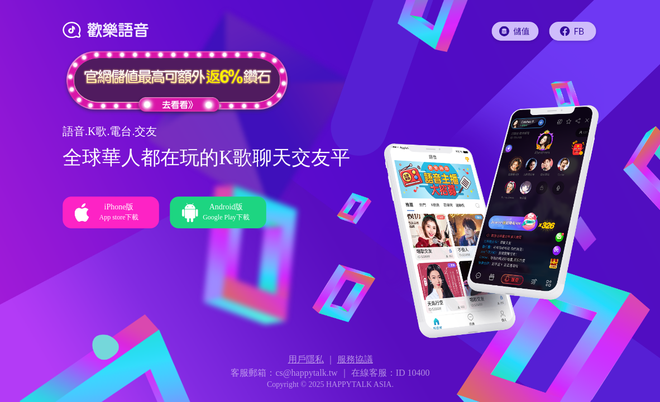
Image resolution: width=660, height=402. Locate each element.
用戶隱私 (306, 359)
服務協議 (355, 359)
